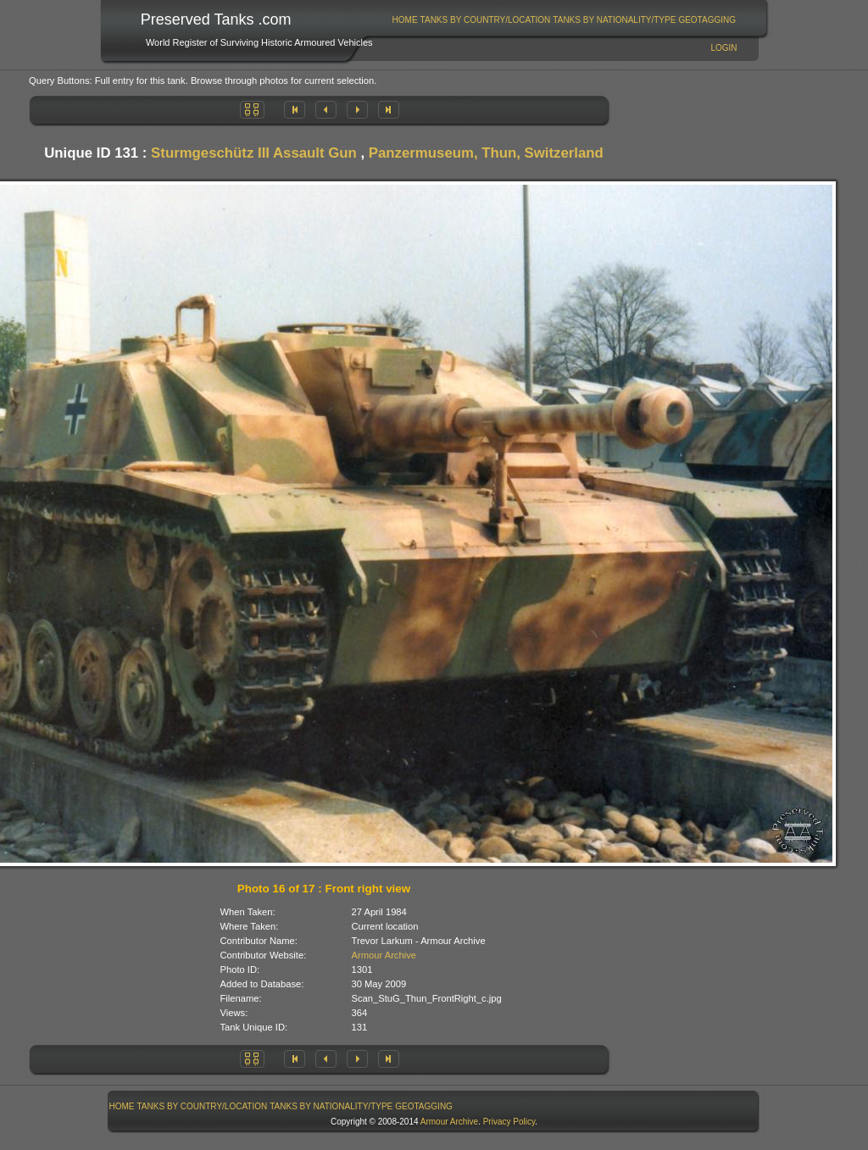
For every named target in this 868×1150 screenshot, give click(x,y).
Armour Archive (384, 955)
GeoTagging (707, 20)
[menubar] (564, 20)
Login (723, 48)
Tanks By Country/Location (485, 20)
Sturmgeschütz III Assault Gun (254, 153)
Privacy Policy (509, 1121)
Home (405, 20)
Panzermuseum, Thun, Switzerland (486, 153)
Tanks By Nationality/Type (614, 20)
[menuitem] (405, 20)
